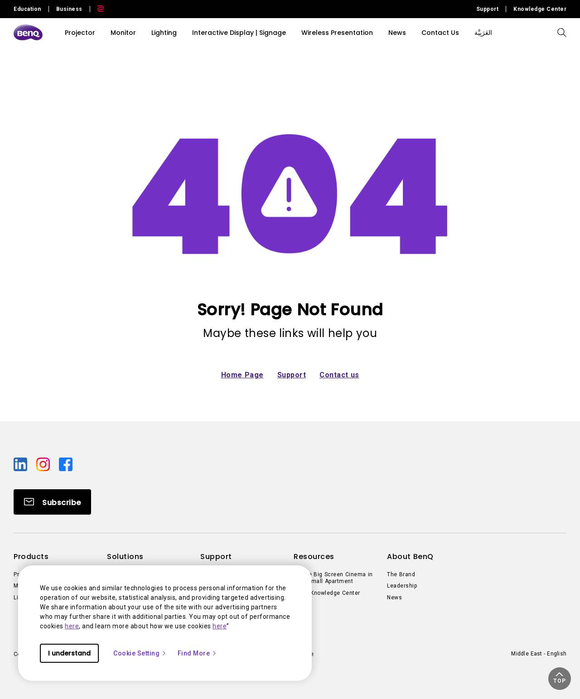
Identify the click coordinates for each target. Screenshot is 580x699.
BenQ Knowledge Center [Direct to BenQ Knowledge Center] (327, 593)
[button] (559, 678)
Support (291, 375)
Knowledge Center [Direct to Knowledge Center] (539, 9)
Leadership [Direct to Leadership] (402, 586)
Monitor (123, 32)
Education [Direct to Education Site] (27, 9)
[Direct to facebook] (65, 463)
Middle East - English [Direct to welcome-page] (538, 654)
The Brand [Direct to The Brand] (401, 574)
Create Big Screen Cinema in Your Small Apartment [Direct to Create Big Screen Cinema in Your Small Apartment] (333, 578)
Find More (198, 653)
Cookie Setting (140, 653)
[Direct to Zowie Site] (97, 9)
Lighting (164, 32)
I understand (69, 653)
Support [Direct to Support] (487, 9)
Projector (80, 32)
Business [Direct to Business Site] (69, 9)
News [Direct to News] (394, 597)
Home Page (242, 375)
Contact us (339, 375)
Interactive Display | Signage (239, 32)
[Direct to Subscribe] (52, 502)
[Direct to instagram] (44, 463)
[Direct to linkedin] (21, 463)
